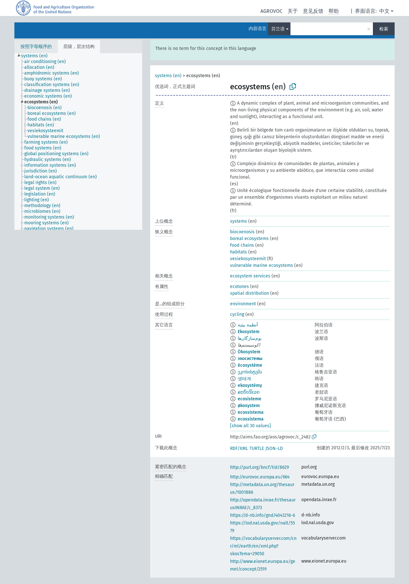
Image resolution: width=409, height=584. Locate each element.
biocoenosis (242, 232)
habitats (238, 252)
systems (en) (168, 75)
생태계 (244, 378)
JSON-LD (274, 448)
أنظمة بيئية (248, 325)
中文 (384, 11)
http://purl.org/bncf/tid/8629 (259, 467)
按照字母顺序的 (36, 46)
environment (243, 304)
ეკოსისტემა (250, 372)
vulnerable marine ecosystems (261, 265)
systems (238, 221)
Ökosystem (249, 352)
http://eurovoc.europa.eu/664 (259, 477)
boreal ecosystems (249, 238)
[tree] (78, 141)
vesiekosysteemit (248, 258)
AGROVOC (271, 11)
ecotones (239, 286)
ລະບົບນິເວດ (248, 392)
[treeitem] (37, 56)
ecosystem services (250, 276)
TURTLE (257, 448)
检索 (383, 29)
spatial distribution (249, 293)
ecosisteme (249, 399)
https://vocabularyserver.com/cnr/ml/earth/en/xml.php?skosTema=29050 (263, 546)
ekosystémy (250, 385)
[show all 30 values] (250, 425)
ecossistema (251, 412)
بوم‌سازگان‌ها (250, 338)
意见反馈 (313, 11)
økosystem (249, 405)
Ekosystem (248, 331)
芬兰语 (278, 29)
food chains (242, 245)
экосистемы (250, 358)
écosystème (250, 365)
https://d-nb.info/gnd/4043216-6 (262, 515)
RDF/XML (239, 448)
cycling (237, 314)
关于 (293, 11)
